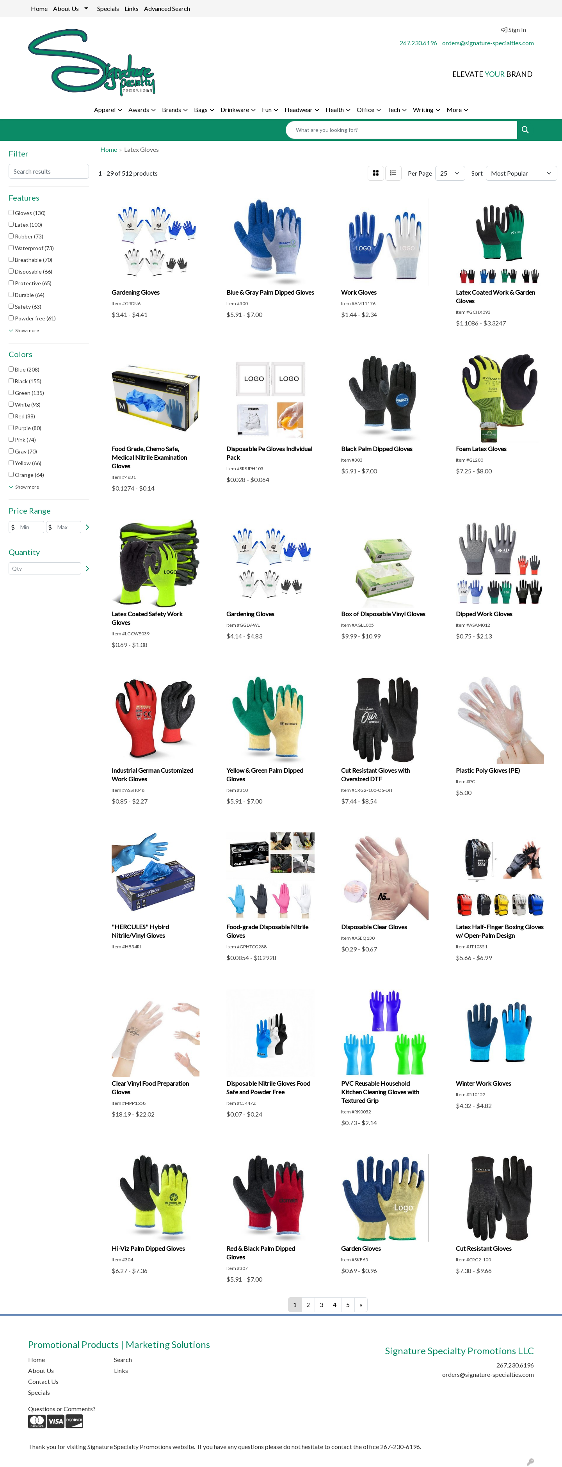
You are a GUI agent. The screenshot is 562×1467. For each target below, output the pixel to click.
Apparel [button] (105, 109)
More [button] (454, 109)
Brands (171, 109)
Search (123, 1359)
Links (131, 8)
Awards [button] (138, 109)
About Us (66, 8)
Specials (108, 8)
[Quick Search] (402, 130)
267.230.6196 (418, 42)
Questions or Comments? (62, 1408)
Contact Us (43, 1381)
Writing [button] (423, 109)
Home (39, 8)
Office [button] (365, 109)
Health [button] (334, 109)
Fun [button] (267, 109)
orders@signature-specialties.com (488, 42)
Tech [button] (393, 109)
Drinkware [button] (235, 109)
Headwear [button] (299, 109)
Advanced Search (167, 8)
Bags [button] (201, 109)
